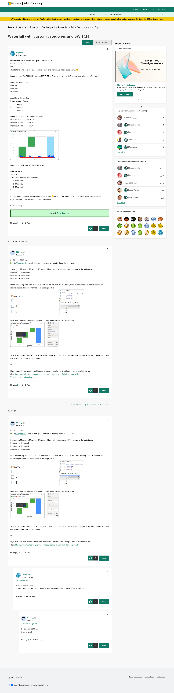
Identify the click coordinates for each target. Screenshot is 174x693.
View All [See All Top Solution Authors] (121, 152)
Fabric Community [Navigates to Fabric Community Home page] (33, 3)
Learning (99, 3)
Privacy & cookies (135, 677)
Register (136, 9)
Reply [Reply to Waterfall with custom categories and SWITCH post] (104, 228)
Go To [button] (160, 9)
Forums (47, 3)
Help (152, 9)
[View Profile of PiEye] (18, 252)
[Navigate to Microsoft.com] (14, 3)
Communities (79, 3)
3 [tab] (139, 99)
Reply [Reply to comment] (104, 390)
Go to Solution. (63, 213)
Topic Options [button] (101, 42)
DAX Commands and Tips (85, 27)
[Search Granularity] (98, 14)
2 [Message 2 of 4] (17, 385)
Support (109, 3)
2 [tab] (138, 99)
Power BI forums (17, 27)
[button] (87, 42)
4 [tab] (141, 99)
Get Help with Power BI (54, 27)
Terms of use (149, 677)
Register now (158, 19)
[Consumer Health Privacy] (39, 685)
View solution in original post (22, 377)
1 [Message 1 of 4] (17, 223)
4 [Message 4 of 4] (28, 640)
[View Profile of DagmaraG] (20, 52)
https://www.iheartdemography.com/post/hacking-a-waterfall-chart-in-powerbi (47, 374)
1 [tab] (137, 99)
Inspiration (58, 3)
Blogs (90, 3)
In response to (22, 580)
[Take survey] (125, 94)
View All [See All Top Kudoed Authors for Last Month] (121, 202)
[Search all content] (137, 14)
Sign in (144, 9)
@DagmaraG (20, 263)
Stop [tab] (144, 100)
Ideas (68, 3)
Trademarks (161, 677)
